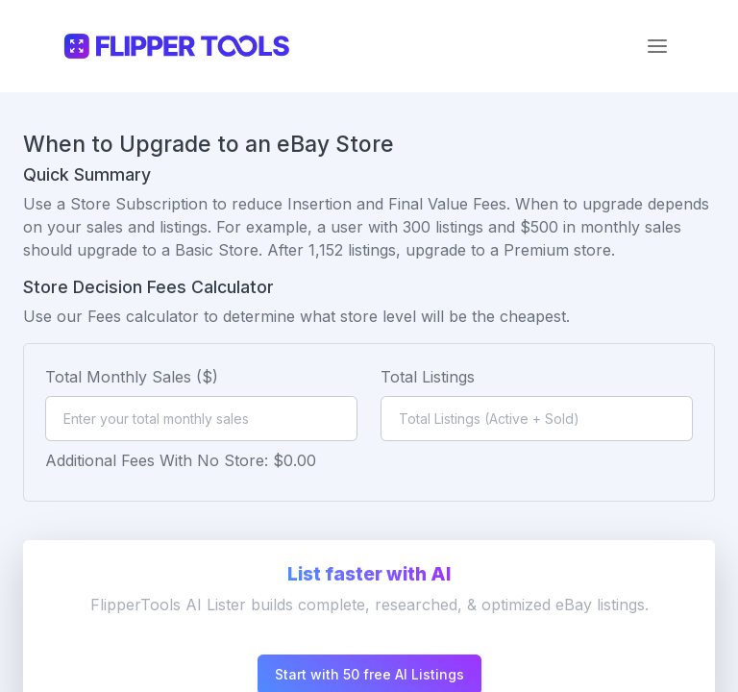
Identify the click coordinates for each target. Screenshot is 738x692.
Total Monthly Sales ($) (131, 376)
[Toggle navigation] (657, 46)
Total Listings (428, 376)
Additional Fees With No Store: (156, 460)
